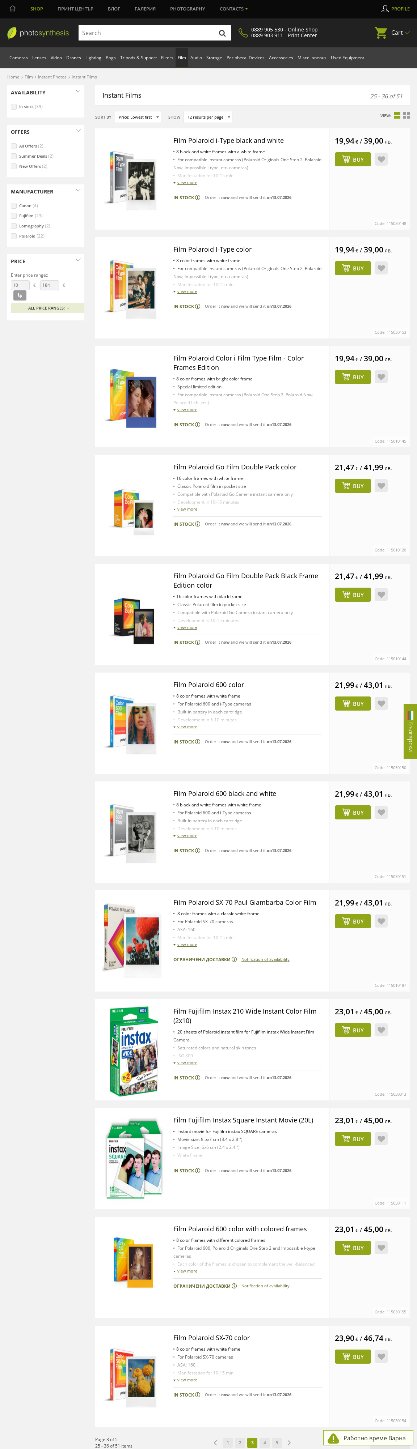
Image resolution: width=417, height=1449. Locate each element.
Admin (95, 1442)
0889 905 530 (28, 1302)
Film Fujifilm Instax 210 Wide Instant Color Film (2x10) (243, 855)
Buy (358, 159)
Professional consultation (288, 1298)
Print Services (126, 1298)
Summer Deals (36, 156)
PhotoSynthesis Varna (136, 1289)
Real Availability (277, 1307)
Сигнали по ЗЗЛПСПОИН (304, 1442)
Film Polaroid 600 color (211, 586)
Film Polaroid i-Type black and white (233, 140)
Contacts (232, 8)
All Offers (31, 146)
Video (56, 58)
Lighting (93, 58)
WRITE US (24, 1289)
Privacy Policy (146, 1442)
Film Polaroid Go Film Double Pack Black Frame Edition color (240, 495)
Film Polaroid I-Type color (215, 225)
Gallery (342, 1307)
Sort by (103, 117)
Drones (73, 58)
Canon (28, 206)
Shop (36, 8)
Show (174, 117)
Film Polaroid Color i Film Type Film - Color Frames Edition (243, 315)
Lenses (39, 58)
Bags (111, 58)
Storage (214, 58)
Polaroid (32, 236)
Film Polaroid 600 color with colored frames (246, 1034)
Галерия (145, 8)
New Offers (33, 166)
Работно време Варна (375, 1438)
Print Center (348, 1289)
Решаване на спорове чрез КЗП (246, 1442)
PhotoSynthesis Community (365, 1279)
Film (182, 58)
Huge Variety (275, 1289)
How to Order (201, 1279)
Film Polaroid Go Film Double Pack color (240, 405)
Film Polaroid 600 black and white (229, 671)
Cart (397, 33)
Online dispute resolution (187, 1442)
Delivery (195, 1298)
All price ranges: (46, 308)
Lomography (34, 226)
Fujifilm (31, 216)
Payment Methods (206, 1289)
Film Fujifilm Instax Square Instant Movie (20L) (241, 950)
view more (187, 182)
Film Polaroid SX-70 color (214, 1119)
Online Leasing (202, 1317)
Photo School (349, 1298)
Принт (75, 8)
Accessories (281, 58)
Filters (167, 58)
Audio (196, 58)
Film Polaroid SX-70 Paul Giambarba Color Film (243, 761)
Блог (114, 8)
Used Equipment (347, 58)
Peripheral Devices (246, 58)
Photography (187, 8)
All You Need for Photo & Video (294, 1279)
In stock (31, 106)
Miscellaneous (312, 58)
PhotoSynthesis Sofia (135, 1279)
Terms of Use (117, 1442)
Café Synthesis (350, 1317)
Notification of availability (265, 823)
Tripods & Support (138, 58)
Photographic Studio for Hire (143, 1326)
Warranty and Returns (210, 1307)
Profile (400, 8)
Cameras (18, 58)
